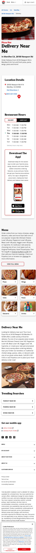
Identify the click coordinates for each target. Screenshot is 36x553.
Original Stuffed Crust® (20, 252)
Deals (8, 2)
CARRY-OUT (23, 120)
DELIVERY (11, 120)
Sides (9, 298)
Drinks (28, 314)
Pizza (9, 282)
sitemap (25, 256)
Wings (28, 282)
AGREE (24, 549)
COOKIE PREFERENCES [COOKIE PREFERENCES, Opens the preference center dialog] (10, 550)
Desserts (9, 314)
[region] (18, 537)
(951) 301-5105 (11, 94)
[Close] (32, 524)
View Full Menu (13, 264)
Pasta (28, 298)
